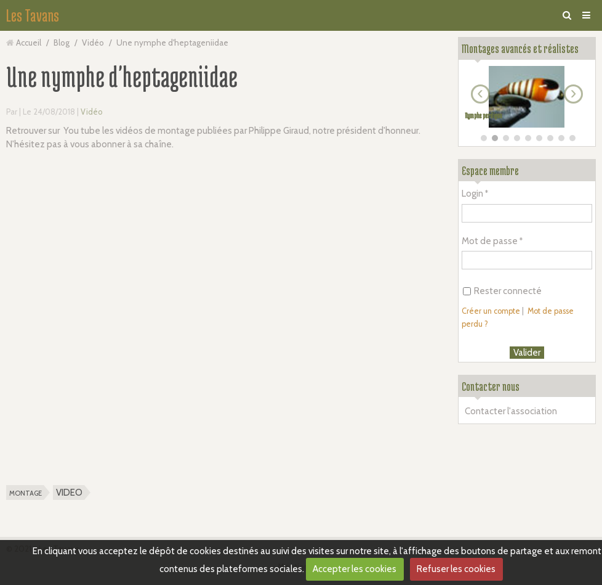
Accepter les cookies (354, 569)
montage (25, 492)
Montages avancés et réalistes (520, 48)
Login (472, 193)
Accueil (28, 42)
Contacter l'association (511, 411)
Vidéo (93, 42)
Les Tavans (32, 15)
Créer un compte (491, 311)
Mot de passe (490, 241)
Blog (62, 42)
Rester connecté (502, 291)
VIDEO (69, 492)
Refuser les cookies (456, 569)
